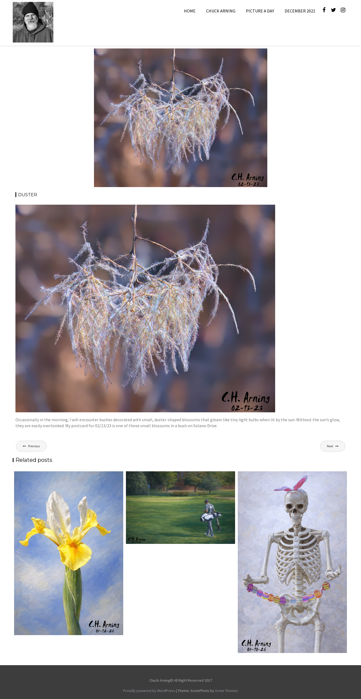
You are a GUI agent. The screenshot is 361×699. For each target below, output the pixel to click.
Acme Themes (226, 690)
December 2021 (300, 11)
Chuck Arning (220, 11)
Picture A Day (260, 11)
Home (190, 11)
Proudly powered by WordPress (149, 690)
